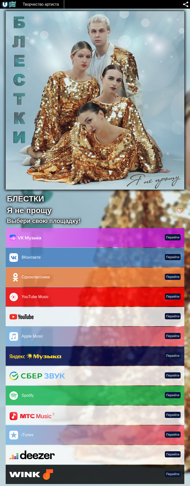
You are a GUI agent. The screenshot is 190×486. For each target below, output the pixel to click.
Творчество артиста (41, 4)
